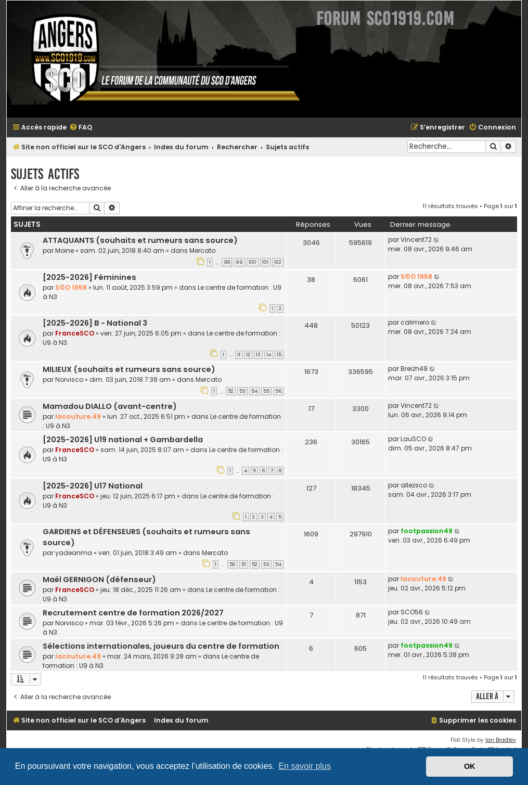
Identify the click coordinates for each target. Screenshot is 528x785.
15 (279, 355)
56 (278, 391)
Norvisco (69, 379)
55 (266, 391)
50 (232, 564)
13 (258, 355)
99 (239, 262)
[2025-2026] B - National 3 (95, 323)
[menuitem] (80, 128)
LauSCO (413, 438)
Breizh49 (414, 368)
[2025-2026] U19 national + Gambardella (123, 439)
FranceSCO (74, 333)
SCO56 (412, 612)
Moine (64, 250)
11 (238, 355)
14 (268, 355)
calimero (415, 322)
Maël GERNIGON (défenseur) (99, 579)
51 (243, 564)
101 (265, 262)
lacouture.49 (78, 416)
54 (254, 391)
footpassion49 (427, 530)
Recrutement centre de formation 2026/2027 (133, 613)
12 (248, 355)
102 (277, 262)
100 (252, 262)
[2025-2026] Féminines (89, 277)
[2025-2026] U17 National (93, 486)
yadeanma (73, 552)
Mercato (202, 250)
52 (231, 391)
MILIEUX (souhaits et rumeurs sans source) (129, 369)
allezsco (414, 485)
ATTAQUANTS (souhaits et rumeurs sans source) (140, 240)
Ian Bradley (500, 740)
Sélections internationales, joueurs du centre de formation (161, 646)
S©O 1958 (71, 287)
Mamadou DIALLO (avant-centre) (110, 406)
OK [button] (469, 766)
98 (227, 262)
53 (242, 391)
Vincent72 (416, 239)
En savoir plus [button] (304, 766)
